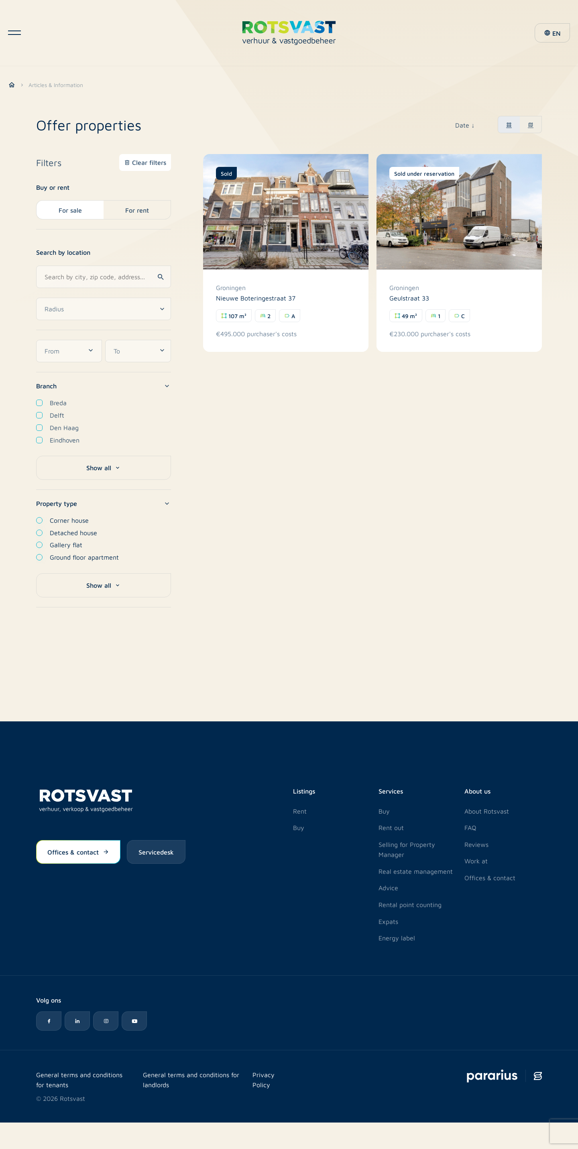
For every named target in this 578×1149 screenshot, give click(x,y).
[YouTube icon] (136, 1021)
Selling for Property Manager (407, 849)
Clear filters (149, 162)
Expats (388, 921)
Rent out (391, 827)
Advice (388, 887)
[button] (551, 34)
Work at (476, 861)
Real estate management (416, 871)
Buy (298, 827)
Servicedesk (156, 852)
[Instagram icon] (107, 1021)
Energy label (397, 938)
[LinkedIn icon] (78, 1021)
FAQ (470, 827)
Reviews (476, 844)
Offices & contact (78, 852)
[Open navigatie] (14, 34)
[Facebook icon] (49, 1021)
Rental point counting (410, 904)
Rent (300, 810)
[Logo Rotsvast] (289, 34)
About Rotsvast (486, 810)
